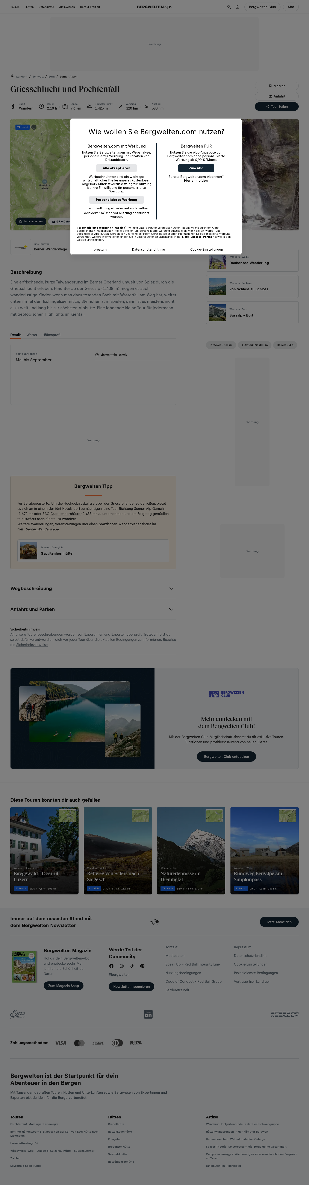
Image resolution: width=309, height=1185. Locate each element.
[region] (156, 187)
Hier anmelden (196, 180)
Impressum (98, 249)
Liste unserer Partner (198, 236)
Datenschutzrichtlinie (148, 249)
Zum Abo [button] (196, 168)
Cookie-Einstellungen (206, 249)
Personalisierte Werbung (116, 199)
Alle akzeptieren (116, 168)
